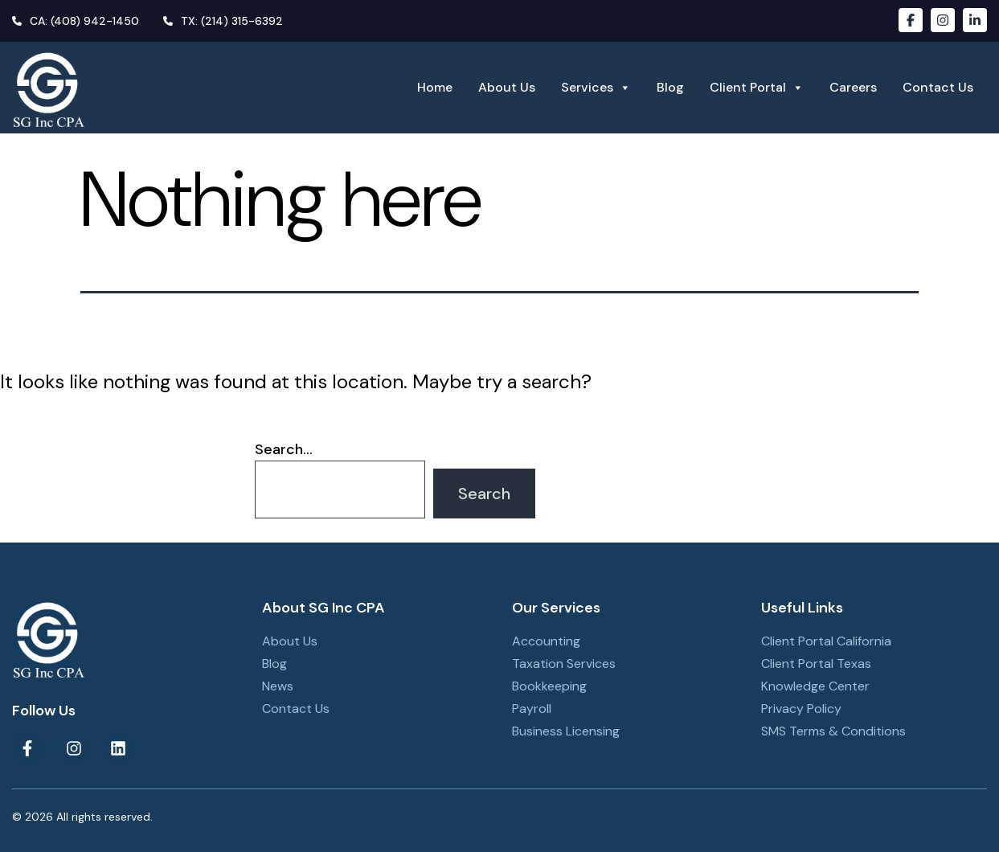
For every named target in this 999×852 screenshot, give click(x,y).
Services (596, 88)
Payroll (531, 708)
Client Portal (757, 88)
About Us (506, 87)
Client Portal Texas (816, 663)
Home (434, 87)
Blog (670, 87)
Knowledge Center (815, 686)
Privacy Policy (801, 708)
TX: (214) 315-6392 (223, 21)
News (277, 686)
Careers (853, 87)
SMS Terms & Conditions (833, 731)
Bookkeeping (549, 686)
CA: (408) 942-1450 (75, 21)
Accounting (546, 641)
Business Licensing (566, 731)
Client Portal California (826, 641)
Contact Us (938, 87)
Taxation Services (564, 663)
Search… (284, 449)
